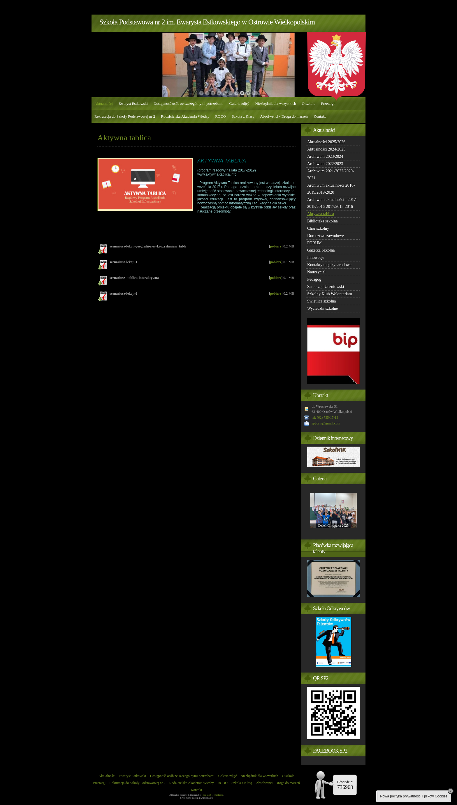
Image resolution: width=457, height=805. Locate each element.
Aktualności (103, 103)
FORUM (314, 243)
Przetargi (328, 103)
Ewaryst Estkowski (133, 103)
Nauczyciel (316, 272)
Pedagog (314, 279)
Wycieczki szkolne (322, 308)
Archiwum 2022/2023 (325, 164)
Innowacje (315, 257)
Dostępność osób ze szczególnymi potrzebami (189, 103)
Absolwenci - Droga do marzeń (283, 116)
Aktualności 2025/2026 (326, 142)
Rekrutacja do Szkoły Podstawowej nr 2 (124, 116)
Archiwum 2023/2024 (325, 156)
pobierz (276, 246)
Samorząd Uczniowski (325, 286)
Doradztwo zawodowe (325, 235)
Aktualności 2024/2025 (326, 149)
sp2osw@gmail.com (326, 423)
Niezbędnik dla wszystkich (275, 103)
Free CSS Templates (212, 794)
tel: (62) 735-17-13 (325, 417)
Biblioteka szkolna (322, 221)
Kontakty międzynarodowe (329, 265)
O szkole (308, 103)
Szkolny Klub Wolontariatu (329, 294)
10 (254, 93)
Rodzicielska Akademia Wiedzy (185, 116)
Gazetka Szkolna (321, 250)
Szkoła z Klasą (243, 116)
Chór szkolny (318, 228)
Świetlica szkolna (321, 301)
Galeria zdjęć (239, 103)
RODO (220, 116)
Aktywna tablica (320, 214)
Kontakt (320, 116)
